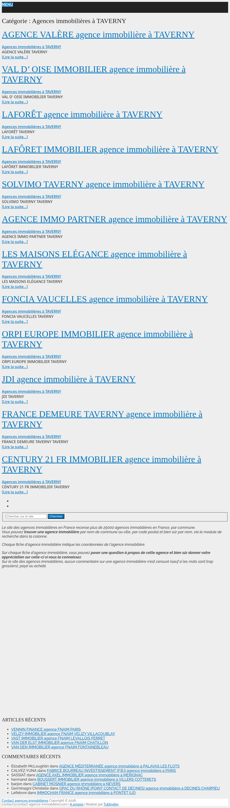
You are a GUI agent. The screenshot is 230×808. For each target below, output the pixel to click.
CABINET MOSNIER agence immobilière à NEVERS (76, 784)
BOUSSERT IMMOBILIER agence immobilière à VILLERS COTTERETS (96, 779)
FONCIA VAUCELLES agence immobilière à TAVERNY (105, 299)
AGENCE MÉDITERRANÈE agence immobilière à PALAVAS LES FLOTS (119, 766)
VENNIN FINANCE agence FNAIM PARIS (46, 729)
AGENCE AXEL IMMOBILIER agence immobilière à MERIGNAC (89, 775)
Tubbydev (111, 804)
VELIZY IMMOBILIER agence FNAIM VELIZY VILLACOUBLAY (63, 734)
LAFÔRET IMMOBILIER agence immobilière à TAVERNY (110, 149)
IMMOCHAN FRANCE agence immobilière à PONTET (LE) (86, 793)
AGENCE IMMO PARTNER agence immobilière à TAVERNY (114, 219)
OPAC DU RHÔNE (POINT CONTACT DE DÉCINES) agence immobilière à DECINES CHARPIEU (139, 788)
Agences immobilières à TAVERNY (31, 46)
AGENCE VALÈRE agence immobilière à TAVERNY (98, 34)
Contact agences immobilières (25, 800)
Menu (7, 4)
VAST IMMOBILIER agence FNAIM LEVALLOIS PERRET (58, 738)
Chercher (56, 516)
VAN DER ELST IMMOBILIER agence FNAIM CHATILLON (59, 742)
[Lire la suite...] (15, 57)
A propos (77, 804)
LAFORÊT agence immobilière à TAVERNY (82, 114)
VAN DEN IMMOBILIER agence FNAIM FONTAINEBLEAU (59, 747)
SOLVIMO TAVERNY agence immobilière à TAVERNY (103, 184)
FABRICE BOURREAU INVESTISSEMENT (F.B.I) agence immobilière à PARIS (111, 770)
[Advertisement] (16, 642)
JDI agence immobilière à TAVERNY (69, 379)
